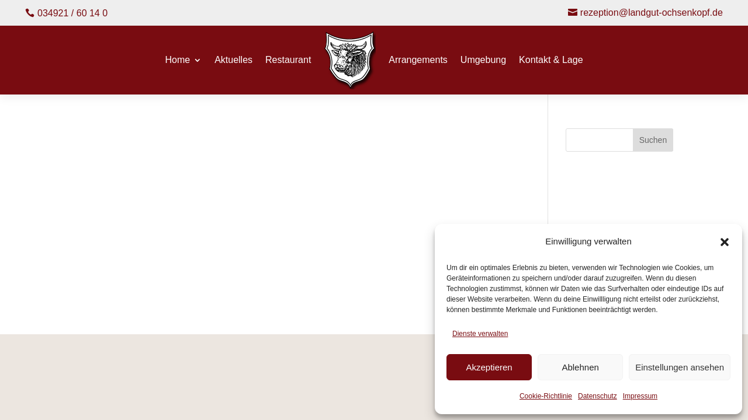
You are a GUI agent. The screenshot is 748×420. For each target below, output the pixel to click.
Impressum (640, 396)
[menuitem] (350, 61)
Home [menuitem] (177, 60)
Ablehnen (580, 367)
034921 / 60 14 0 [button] (72, 13)
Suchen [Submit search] (653, 140)
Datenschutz (597, 396)
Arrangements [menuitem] (418, 60)
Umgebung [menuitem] (483, 60)
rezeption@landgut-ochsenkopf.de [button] (651, 13)
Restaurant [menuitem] (288, 60)
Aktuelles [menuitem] (233, 60)
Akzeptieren (489, 367)
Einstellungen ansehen (679, 367)
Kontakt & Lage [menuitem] (551, 60)
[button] (724, 242)
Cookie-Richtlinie (546, 396)
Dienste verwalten (480, 334)
